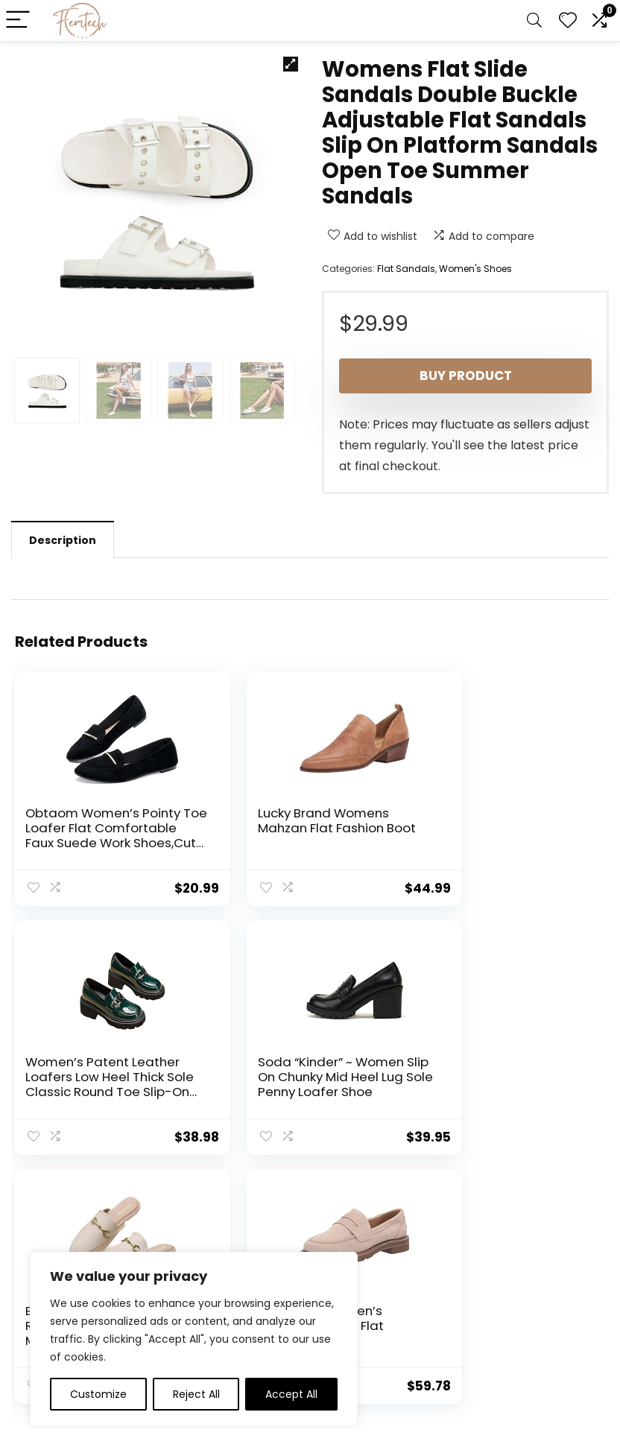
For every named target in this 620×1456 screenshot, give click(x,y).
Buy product (466, 375)
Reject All (196, 1394)
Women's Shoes (475, 268)
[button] (290, 64)
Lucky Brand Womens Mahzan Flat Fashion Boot (294, 828)
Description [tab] (62, 540)
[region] (194, 1339)
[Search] (534, 20)
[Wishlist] (568, 20)
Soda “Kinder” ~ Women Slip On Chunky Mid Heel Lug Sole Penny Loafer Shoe (99, 1082)
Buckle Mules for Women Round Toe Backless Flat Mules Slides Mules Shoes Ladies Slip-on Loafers (304, 1089)
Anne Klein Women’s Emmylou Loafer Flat (494, 1067)
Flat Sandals (406, 268)
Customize (98, 1394)
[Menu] (18, 20)
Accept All (291, 1394)
